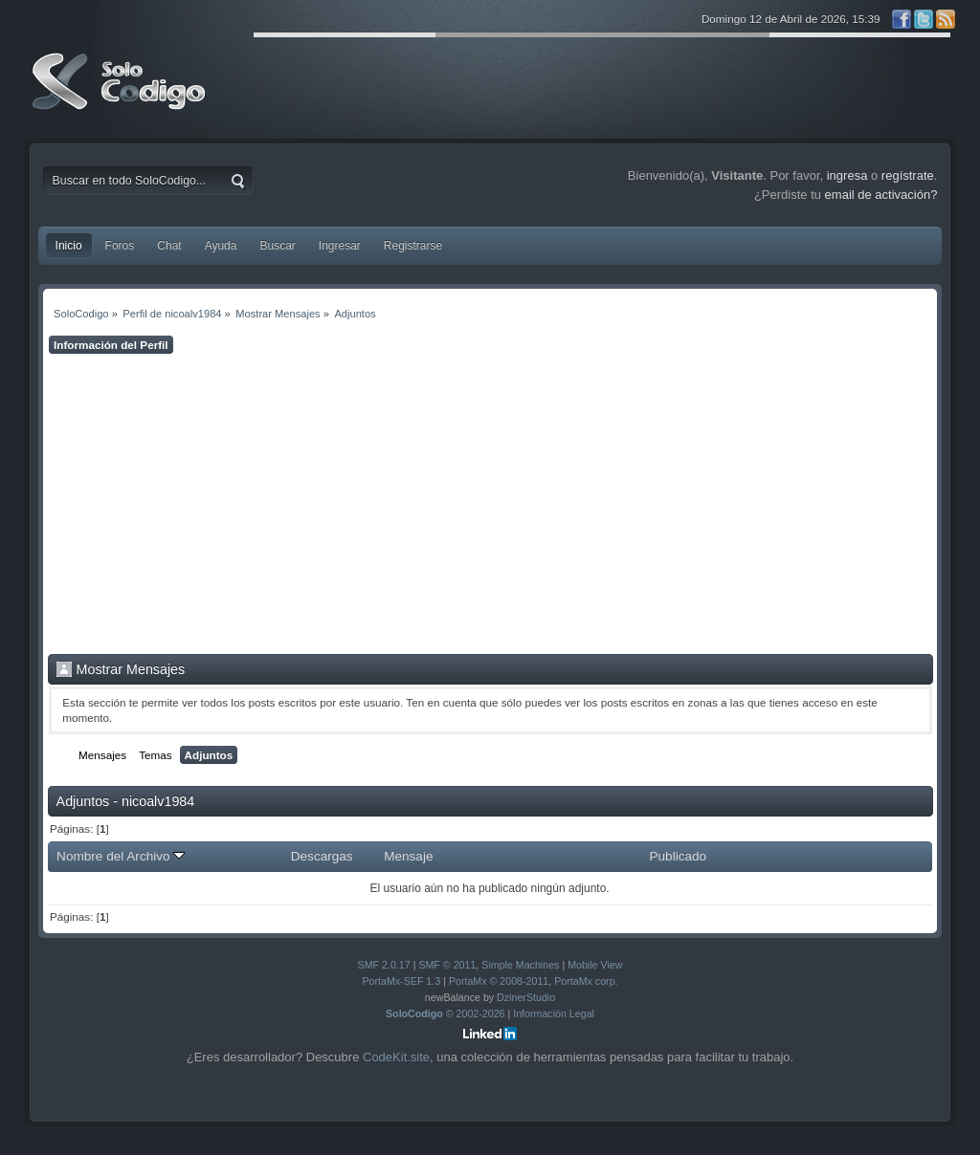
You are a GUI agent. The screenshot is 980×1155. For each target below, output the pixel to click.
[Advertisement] (490, 504)
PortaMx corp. (585, 981)
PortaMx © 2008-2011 (498, 981)
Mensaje (408, 856)
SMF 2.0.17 (384, 964)
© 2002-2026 (445, 1013)
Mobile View (595, 964)
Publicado (678, 856)
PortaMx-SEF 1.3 (401, 981)
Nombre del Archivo (120, 856)
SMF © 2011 (447, 964)
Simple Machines (520, 964)
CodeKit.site (396, 1057)
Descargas (322, 856)
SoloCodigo (120, 96)
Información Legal (553, 1013)
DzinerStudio (526, 997)
